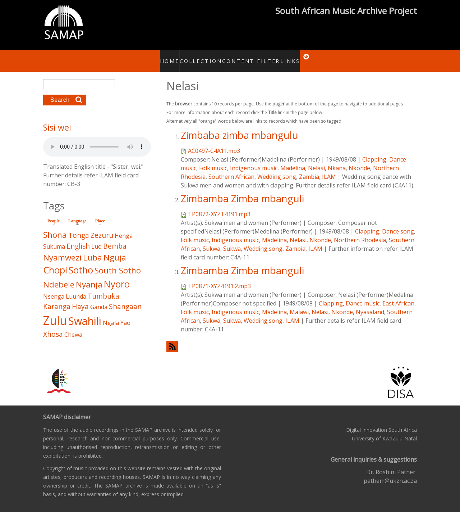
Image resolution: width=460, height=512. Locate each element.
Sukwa (211, 241)
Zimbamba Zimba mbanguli (242, 190)
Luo (96, 239)
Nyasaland (370, 304)
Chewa (73, 327)
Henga (124, 228)
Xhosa (53, 326)
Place (100, 213)
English (78, 238)
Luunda (76, 289)
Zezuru (102, 227)
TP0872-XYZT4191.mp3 (219, 206)
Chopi (55, 262)
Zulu (55, 312)
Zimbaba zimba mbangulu (239, 127)
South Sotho (118, 262)
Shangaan (125, 298)
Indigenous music (253, 160)
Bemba (114, 238)
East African (398, 295)
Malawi (299, 304)
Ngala (111, 315)
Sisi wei (57, 120)
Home (166, 57)
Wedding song (276, 169)
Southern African (231, 169)
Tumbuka (103, 288)
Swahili (84, 313)
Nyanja (89, 276)
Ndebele (58, 276)
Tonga (78, 227)
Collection (198, 57)
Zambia (309, 169)
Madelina (292, 160)
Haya (80, 298)
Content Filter (249, 57)
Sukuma (54, 239)
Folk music (213, 160)
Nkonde (359, 160)
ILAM (329, 169)
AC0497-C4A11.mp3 (214, 143)
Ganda (98, 299)
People (53, 213)
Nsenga (53, 289)
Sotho (81, 262)
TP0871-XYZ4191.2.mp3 (219, 278)
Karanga (56, 298)
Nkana (337, 160)
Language (79, 213)
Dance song (398, 223)
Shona (55, 227)
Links (285, 57)
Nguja (115, 249)
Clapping (374, 151)
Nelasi (316, 160)
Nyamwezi (62, 249)
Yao (125, 315)
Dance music (363, 295)
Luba (92, 249)
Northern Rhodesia (360, 232)
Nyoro (117, 276)
